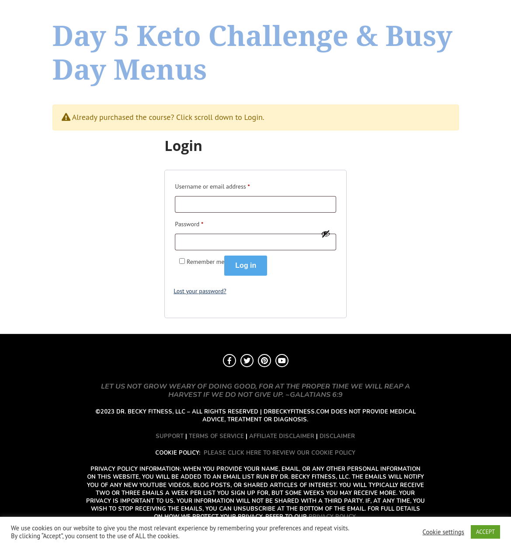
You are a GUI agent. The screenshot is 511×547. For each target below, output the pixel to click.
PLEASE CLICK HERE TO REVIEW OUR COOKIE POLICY (279, 453)
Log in (245, 265)
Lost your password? (200, 291)
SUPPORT (170, 436)
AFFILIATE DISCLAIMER (281, 436)
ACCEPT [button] (485, 532)
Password (189, 223)
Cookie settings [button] (443, 532)
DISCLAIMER (337, 436)
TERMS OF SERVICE (216, 436)
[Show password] (325, 233)
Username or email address (212, 185)
